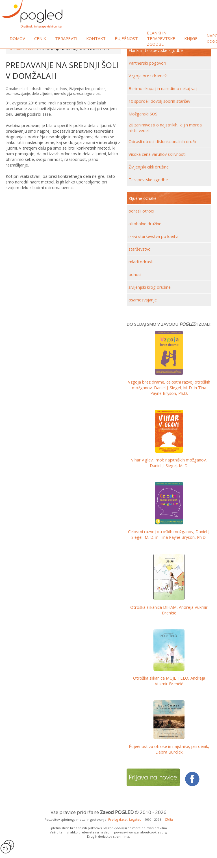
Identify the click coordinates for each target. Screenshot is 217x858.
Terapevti (66, 38)
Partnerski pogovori (147, 63)
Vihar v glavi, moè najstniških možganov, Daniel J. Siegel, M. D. (169, 462)
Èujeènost (126, 38)
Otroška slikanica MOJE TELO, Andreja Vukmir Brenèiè (169, 680)
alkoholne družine (145, 223)
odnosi (135, 274)
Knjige (191, 38)
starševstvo (140, 249)
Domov (17, 38)
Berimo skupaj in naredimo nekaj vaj (163, 88)
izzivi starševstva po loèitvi (153, 236)
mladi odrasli (141, 261)
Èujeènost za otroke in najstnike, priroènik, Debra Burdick (169, 749)
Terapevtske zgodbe (148, 179)
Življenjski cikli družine (149, 167)
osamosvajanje (143, 300)
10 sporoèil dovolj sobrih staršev (159, 101)
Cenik (40, 38)
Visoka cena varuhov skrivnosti (157, 154)
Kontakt (96, 38)
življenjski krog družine (150, 287)
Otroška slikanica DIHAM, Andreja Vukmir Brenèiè (169, 610)
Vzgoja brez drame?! (148, 75)
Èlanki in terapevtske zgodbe (161, 38)
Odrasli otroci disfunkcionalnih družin (163, 141)
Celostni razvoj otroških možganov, (169, 534)
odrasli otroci (141, 211)
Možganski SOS (143, 114)
